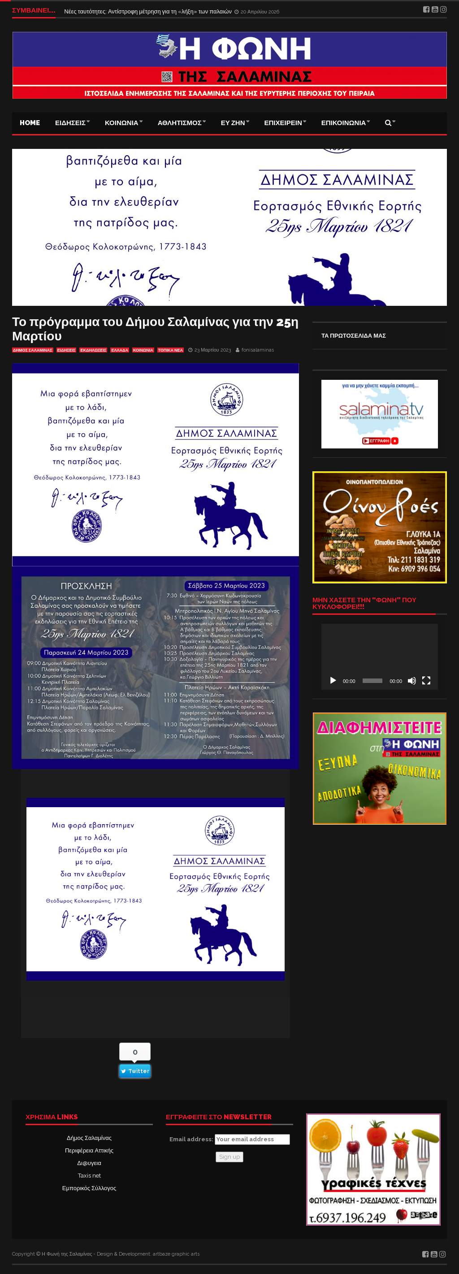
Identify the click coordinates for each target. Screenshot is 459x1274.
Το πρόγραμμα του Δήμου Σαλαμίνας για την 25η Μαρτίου (155, 329)
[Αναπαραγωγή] (333, 680)
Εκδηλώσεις (93, 350)
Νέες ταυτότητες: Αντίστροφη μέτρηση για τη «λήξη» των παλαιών (148, 10)
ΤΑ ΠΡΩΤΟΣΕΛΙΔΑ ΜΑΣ (353, 335)
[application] (379, 656)
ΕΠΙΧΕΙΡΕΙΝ (283, 123)
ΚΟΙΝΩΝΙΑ (122, 123)
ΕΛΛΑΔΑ (119, 350)
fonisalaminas (258, 350)
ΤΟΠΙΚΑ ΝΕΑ (170, 350)
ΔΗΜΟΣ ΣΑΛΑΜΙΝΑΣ (32, 350)
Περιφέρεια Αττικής (89, 1150)
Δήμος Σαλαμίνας (89, 1138)
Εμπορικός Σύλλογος (89, 1188)
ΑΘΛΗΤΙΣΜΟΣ (180, 123)
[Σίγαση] (411, 680)
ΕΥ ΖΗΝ (233, 123)
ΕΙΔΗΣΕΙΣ (70, 123)
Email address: (229, 1139)
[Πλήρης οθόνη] (426, 680)
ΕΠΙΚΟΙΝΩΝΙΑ (343, 123)
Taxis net (89, 1175)
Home (30, 123)
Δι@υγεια (89, 1163)
